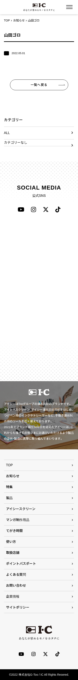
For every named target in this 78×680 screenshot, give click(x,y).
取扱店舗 (12, 552)
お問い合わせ (16, 585)
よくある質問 (16, 574)
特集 (9, 487)
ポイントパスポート (21, 563)
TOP (7, 20)
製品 (9, 498)
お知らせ (19, 20)
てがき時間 (14, 531)
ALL (7, 133)
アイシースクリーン (20, 509)
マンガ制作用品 (17, 520)
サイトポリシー (17, 607)
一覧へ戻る (39, 85)
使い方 (11, 542)
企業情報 (12, 596)
